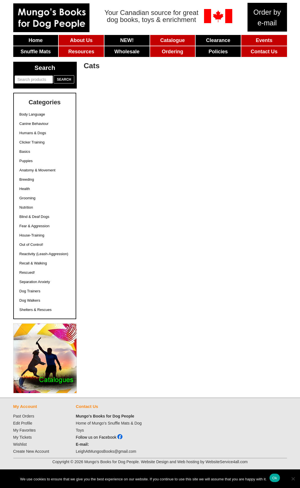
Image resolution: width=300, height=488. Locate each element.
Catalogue (172, 40)
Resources (81, 51)
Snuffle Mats (36, 51)
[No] (293, 479)
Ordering (172, 51)
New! (127, 40)
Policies (218, 51)
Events (264, 40)
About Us (81, 40)
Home (36, 40)
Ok (274, 478)
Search (64, 79)
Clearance (218, 40)
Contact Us (264, 51)
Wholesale (126, 51)
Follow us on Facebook (99, 437)
